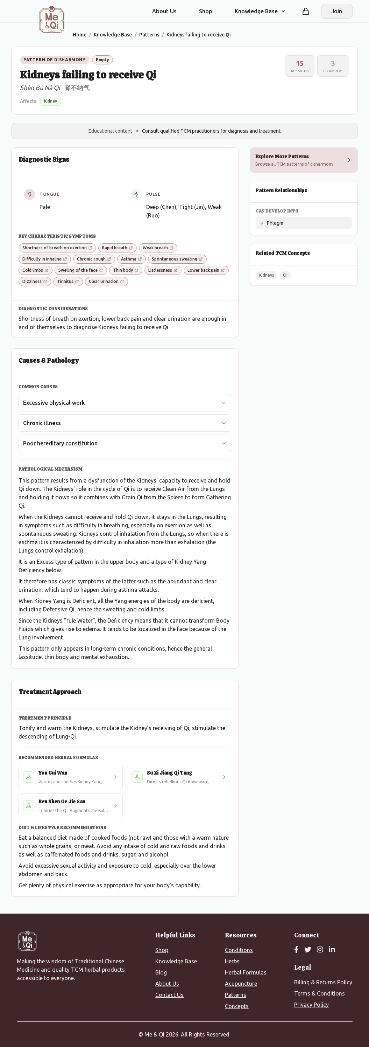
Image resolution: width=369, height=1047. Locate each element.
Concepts (237, 1006)
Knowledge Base (176, 961)
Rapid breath (117, 247)
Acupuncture (241, 983)
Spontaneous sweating (177, 259)
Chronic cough (94, 259)
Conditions (239, 950)
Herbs (232, 961)
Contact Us (169, 995)
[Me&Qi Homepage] (52, 20)
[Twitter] (307, 950)
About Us (164, 11)
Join (336, 11)
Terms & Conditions (319, 993)
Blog (161, 972)
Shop (205, 11)
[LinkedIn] (332, 950)
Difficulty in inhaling (44, 259)
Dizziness (34, 281)
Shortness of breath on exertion (57, 247)
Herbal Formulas (246, 972)
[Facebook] (296, 950)
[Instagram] (320, 950)
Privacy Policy (311, 1004)
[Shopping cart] (306, 11)
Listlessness (163, 270)
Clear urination (106, 281)
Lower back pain (206, 270)
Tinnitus (68, 281)
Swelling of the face (80, 270)
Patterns (235, 995)
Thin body (126, 270)
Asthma (131, 259)
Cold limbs (35, 270)
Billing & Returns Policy (323, 982)
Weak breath (158, 247)
